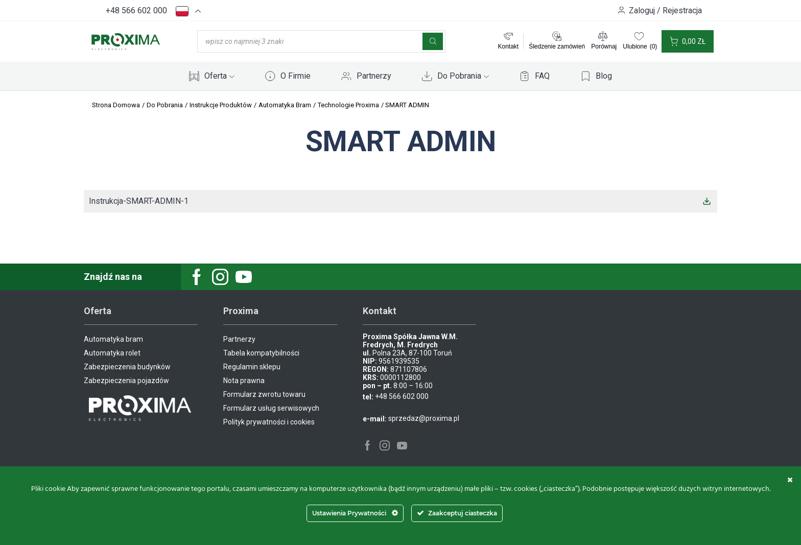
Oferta (219, 76)
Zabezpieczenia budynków (127, 367)
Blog (604, 76)
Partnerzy (374, 76)
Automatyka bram (113, 339)
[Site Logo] (125, 41)
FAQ (542, 76)
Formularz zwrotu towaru (264, 394)
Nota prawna (244, 380)
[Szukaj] (432, 41)
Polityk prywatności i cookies (269, 422)
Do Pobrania (463, 76)
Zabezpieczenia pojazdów (126, 380)
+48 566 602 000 (136, 10)
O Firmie (295, 76)
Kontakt (508, 46)
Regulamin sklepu (251, 367)
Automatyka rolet (112, 353)
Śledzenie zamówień (557, 46)
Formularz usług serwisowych (271, 408)
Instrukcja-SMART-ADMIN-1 (139, 201)
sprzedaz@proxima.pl (423, 418)
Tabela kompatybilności (261, 353)
